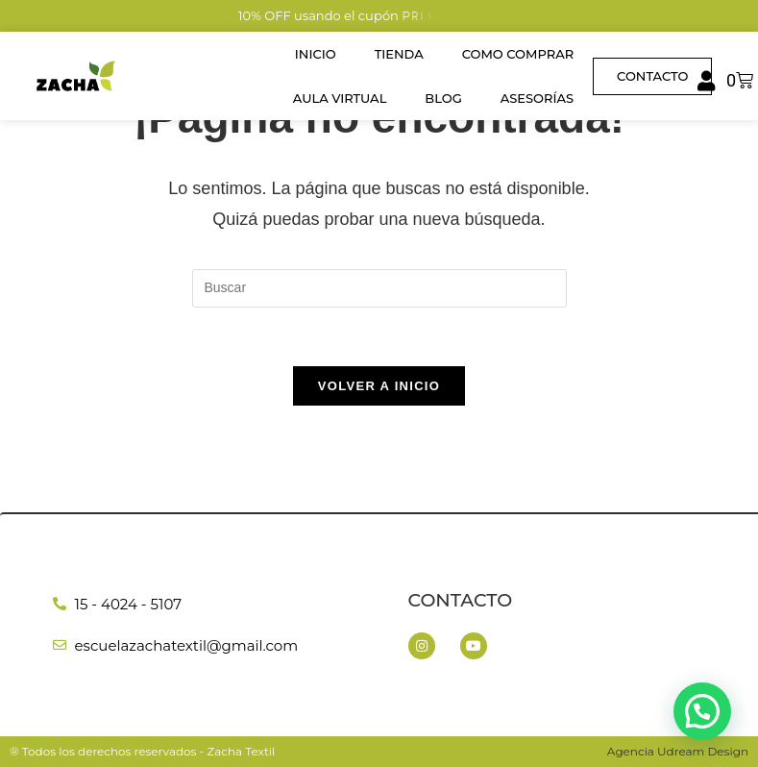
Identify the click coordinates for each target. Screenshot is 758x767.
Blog (443, 98)
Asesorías (537, 98)
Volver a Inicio (379, 386)
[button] (702, 712)
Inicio (315, 54)
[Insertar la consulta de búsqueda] (379, 288)
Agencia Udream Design (677, 751)
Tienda (399, 54)
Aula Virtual (340, 98)
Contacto (460, 600)
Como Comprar (518, 54)
